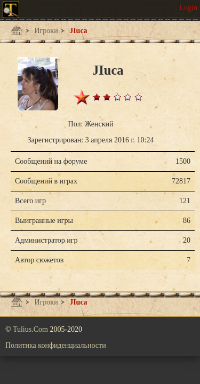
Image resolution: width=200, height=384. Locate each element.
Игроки (45, 31)
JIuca (77, 31)
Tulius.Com (31, 329)
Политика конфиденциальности (55, 345)
